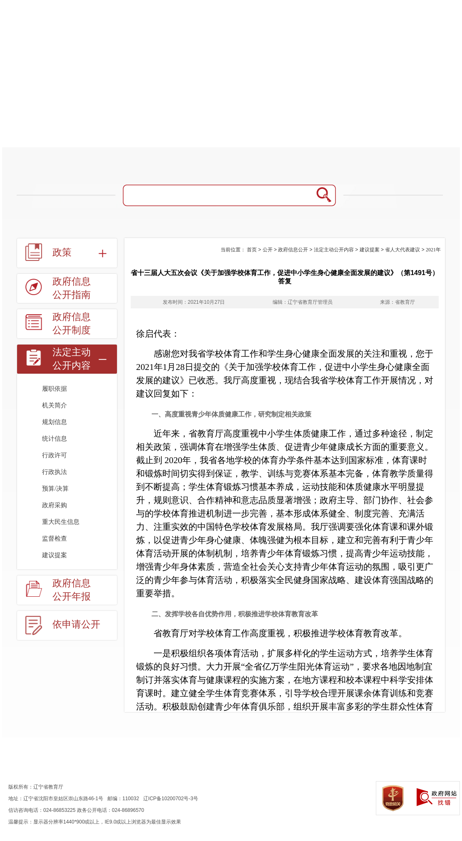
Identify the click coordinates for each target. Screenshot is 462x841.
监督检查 (54, 538)
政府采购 (54, 505)
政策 (62, 252)
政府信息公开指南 (71, 288)
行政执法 (54, 472)
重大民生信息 (60, 521)
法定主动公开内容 (71, 359)
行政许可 (54, 455)
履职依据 (54, 388)
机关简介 (54, 405)
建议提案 (54, 555)
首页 (252, 250)
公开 (268, 250)
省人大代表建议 (402, 250)
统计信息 (54, 438)
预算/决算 (55, 488)
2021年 (433, 250)
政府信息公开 (293, 250)
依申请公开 (76, 624)
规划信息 (54, 422)
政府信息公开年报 (71, 590)
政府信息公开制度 (71, 323)
